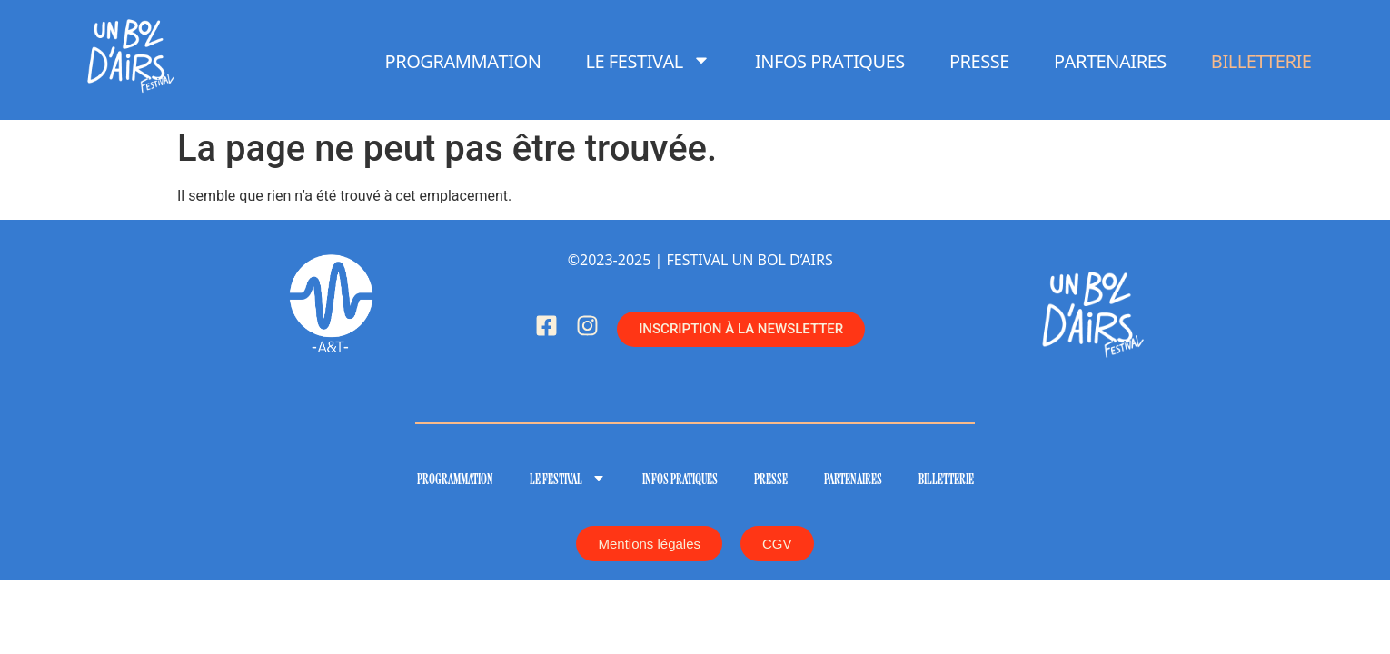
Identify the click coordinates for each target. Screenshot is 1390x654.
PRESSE (979, 60)
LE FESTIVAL (647, 60)
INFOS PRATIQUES (830, 60)
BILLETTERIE (1261, 60)
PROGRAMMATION (463, 60)
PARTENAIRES (1110, 60)
